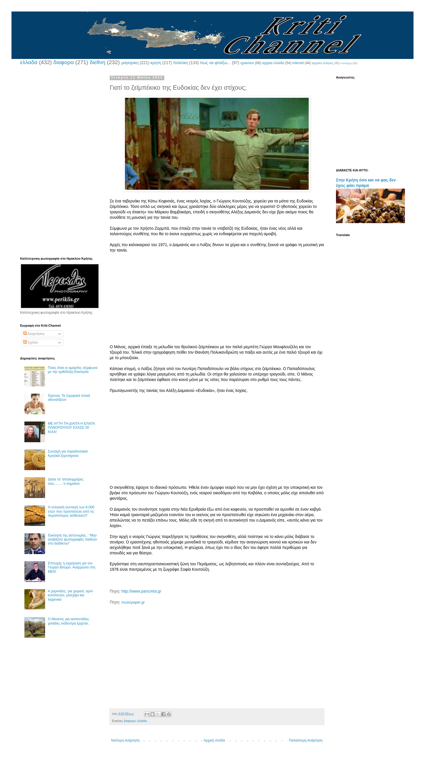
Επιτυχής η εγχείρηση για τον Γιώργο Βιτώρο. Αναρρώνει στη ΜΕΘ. (71, 567)
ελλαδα (28, 62)
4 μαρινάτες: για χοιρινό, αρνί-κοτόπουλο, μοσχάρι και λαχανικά (70, 595)
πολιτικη (180, 62)
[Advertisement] (217, 304)
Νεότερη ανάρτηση (125, 740)
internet (298, 63)
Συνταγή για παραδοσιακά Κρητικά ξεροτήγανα (68, 453)
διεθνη (97, 62)
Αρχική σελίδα (214, 740)
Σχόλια (30, 342)
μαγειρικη (129, 62)
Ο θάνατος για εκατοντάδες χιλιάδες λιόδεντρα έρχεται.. (69, 621)
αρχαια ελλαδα (273, 63)
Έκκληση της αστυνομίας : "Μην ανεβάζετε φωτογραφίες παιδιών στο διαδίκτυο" (72, 539)
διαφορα (63, 62)
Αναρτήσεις (34, 334)
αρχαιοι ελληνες (322, 63)
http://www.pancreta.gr (141, 591)
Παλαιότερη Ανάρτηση (305, 740)
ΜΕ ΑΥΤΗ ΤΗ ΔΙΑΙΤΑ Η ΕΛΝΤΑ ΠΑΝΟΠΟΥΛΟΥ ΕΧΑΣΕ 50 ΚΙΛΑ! (71, 428)
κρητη (155, 62)
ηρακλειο (247, 63)
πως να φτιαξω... (215, 62)
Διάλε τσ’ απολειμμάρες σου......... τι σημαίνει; (66, 481)
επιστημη (346, 63)
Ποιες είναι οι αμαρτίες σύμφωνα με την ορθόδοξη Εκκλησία (72, 370)
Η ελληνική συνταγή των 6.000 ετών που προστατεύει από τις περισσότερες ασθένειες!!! (71, 511)
